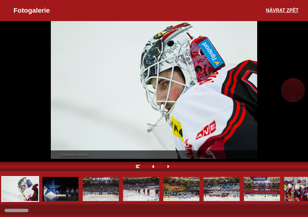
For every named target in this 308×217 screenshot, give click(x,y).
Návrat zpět (282, 10)
